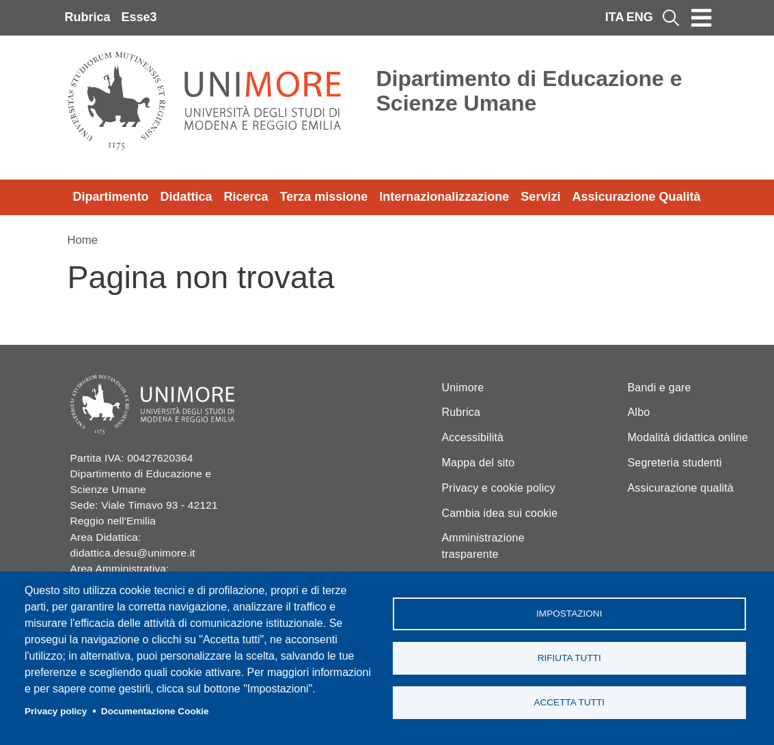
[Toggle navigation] (702, 18)
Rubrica (88, 17)
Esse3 (139, 17)
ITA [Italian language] (614, 17)
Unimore (463, 387)
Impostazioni (569, 613)
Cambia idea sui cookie (500, 513)
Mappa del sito (478, 462)
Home (83, 240)
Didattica (186, 196)
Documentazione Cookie (155, 711)
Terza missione (324, 196)
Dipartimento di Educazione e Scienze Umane (529, 90)
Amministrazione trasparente (483, 546)
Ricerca (246, 196)
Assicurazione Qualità (636, 196)
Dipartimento (111, 196)
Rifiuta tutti (569, 658)
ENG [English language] (639, 17)
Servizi (540, 196)
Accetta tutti (569, 702)
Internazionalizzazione (444, 196)
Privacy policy (56, 711)
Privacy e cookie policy (498, 488)
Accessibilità (473, 437)
